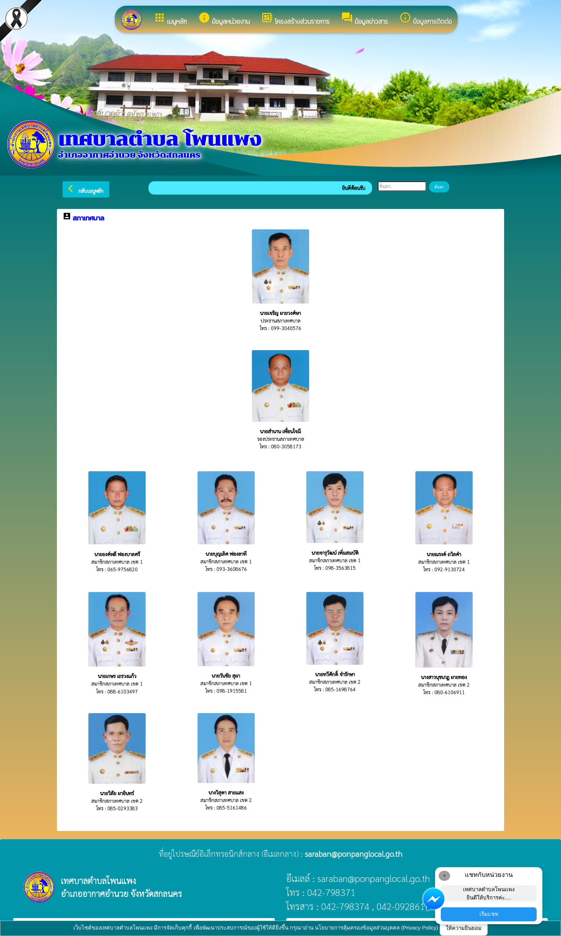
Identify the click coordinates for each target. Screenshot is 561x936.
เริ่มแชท (488, 914)
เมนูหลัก (170, 18)
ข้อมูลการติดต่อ (425, 18)
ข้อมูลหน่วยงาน (224, 18)
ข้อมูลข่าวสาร (364, 18)
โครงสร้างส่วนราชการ (295, 18)
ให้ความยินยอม (464, 928)
